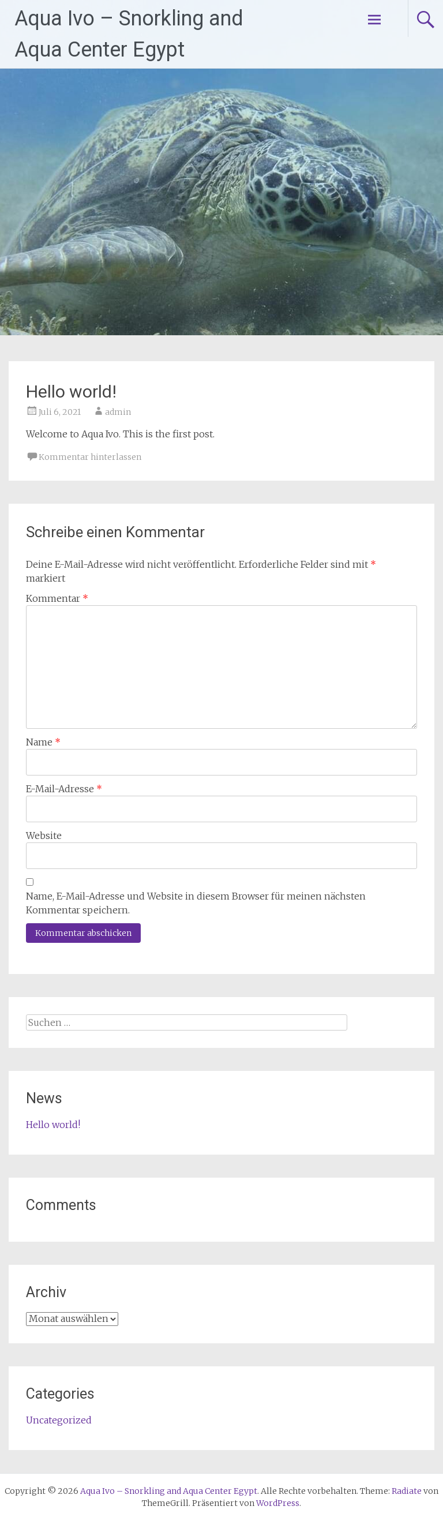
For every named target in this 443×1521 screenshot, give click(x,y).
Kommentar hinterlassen (90, 457)
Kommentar (57, 598)
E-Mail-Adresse (64, 789)
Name (43, 742)
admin (118, 412)
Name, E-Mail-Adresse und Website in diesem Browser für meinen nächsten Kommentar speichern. (196, 903)
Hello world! (53, 1124)
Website (44, 835)
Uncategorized (59, 1420)
